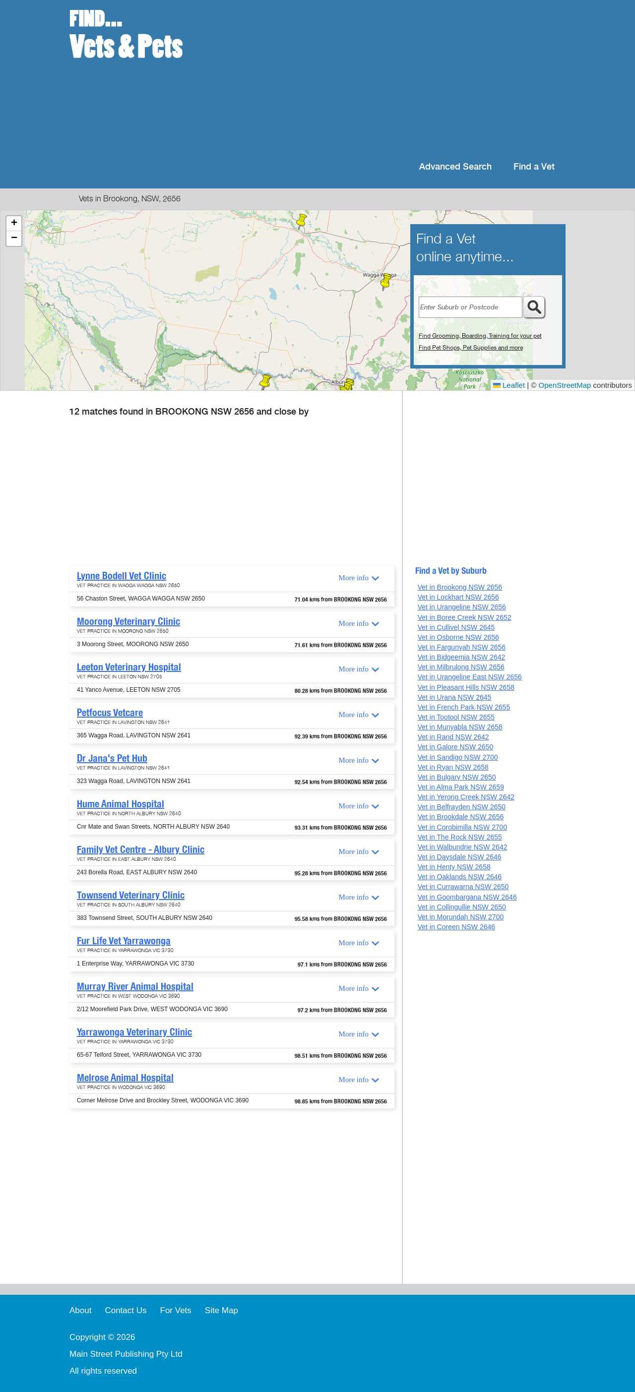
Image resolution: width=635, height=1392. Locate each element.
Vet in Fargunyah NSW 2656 (462, 647)
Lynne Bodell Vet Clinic (121, 576)
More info (354, 578)
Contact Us (125, 1310)
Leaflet (509, 385)
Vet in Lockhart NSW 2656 (458, 597)
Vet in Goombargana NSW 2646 (467, 897)
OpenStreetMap (565, 385)
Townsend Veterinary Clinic (131, 895)
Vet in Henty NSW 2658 (454, 867)
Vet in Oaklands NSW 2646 (460, 877)
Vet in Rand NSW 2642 (453, 737)
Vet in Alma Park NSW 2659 (461, 787)
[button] (386, 283)
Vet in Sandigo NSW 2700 (458, 757)
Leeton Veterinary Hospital (129, 667)
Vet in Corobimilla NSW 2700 (463, 827)
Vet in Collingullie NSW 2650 (462, 907)
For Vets (175, 1310)
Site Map (221, 1310)
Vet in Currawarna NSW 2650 (463, 887)
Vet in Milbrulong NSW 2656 (461, 667)
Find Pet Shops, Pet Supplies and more (471, 347)
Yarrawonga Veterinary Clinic (134, 1032)
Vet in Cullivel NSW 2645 (456, 627)
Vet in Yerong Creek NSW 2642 (466, 797)
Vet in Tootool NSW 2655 (456, 717)
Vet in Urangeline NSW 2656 (462, 607)
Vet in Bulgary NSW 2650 (457, 777)
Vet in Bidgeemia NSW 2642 (462, 657)
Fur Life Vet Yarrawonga (124, 941)
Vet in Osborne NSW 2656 (458, 637)
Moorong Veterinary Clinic (128, 621)
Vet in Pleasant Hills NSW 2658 (466, 687)
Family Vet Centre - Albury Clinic (140, 849)
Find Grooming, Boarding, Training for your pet (480, 335)
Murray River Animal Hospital (135, 986)
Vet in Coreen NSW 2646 (456, 927)
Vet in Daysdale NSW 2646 (460, 857)
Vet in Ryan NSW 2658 (453, 767)
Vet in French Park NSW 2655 (464, 707)
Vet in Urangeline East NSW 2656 (470, 677)
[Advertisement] (381, 79)
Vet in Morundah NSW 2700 (461, 917)
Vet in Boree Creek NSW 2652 (464, 617)
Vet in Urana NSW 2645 (455, 697)
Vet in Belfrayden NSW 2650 (462, 807)
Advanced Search (455, 167)
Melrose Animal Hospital (125, 1078)
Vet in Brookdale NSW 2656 (461, 817)
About (80, 1310)
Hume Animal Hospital (120, 804)
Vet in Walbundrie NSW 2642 (463, 847)
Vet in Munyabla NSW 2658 (460, 727)
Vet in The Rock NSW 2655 (460, 837)
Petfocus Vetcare (110, 713)
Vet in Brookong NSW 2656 (460, 587)
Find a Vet (534, 167)
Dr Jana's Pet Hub (112, 758)
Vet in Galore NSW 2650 (456, 747)
